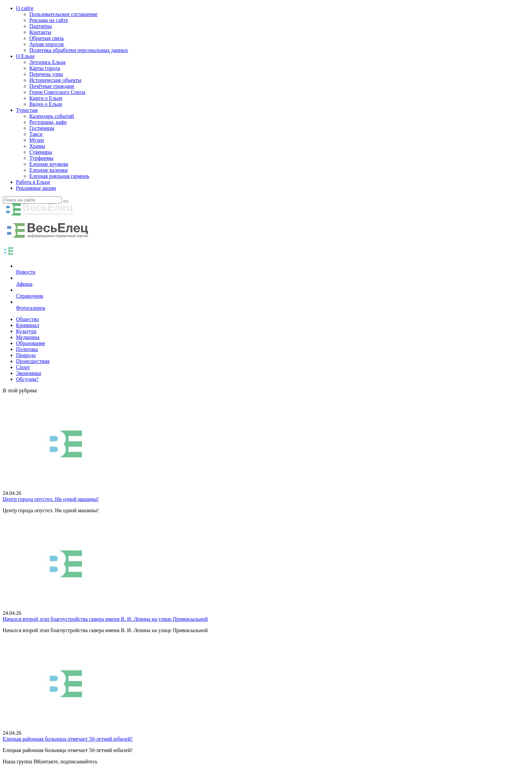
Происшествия (33, 361)
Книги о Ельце (46, 98)
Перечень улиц (46, 74)
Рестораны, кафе (48, 122)
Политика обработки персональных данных (78, 50)
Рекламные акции (36, 188)
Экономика (28, 373)
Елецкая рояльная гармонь (59, 176)
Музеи (36, 140)
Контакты (40, 32)
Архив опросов (46, 44)
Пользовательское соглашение (63, 14)
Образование (30, 343)
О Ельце (25, 56)
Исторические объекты (55, 80)
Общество (27, 319)
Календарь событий (51, 116)
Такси (36, 134)
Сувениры (40, 152)
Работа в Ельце (33, 182)
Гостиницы (41, 128)
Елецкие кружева (48, 164)
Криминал (27, 325)
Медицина (27, 337)
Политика (27, 349)
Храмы (37, 146)
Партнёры (40, 26)
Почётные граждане (51, 86)
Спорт (23, 367)
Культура (26, 331)
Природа (26, 355)
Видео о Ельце (45, 104)
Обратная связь (46, 38)
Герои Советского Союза (57, 92)
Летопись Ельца (47, 62)
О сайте (25, 8)
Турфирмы (41, 158)
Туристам (27, 110)
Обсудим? (27, 379)
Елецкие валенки (48, 170)
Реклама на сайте (48, 20)
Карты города (44, 68)
